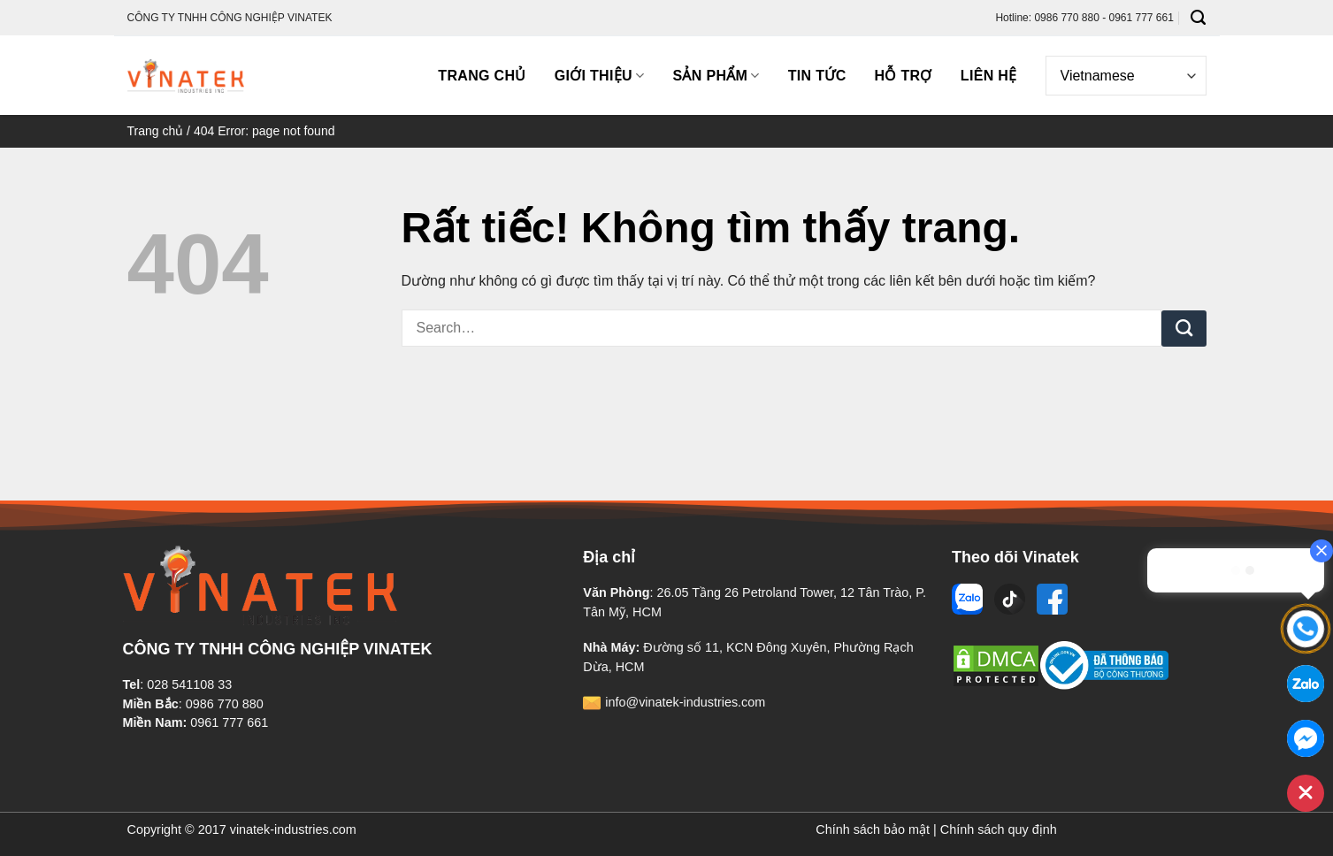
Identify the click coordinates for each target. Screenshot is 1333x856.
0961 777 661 (229, 722)
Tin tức (817, 75)
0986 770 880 (225, 704)
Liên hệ (989, 75)
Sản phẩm (715, 75)
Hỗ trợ (903, 75)
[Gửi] (1184, 329)
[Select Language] (1126, 76)
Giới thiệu (600, 75)
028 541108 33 (189, 684)
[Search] (1198, 17)
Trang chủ (481, 75)
